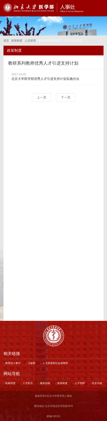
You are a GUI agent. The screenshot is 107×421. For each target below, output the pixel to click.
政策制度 (16, 40)
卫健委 (31, 363)
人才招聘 (80, 383)
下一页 (65, 97)
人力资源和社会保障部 (55, 363)
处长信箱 (97, 383)
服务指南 (45, 383)
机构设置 (10, 383)
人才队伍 (28, 383)
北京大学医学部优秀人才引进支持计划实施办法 (45, 79)
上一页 (41, 97)
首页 (6, 40)
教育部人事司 (13, 363)
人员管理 (30, 40)
